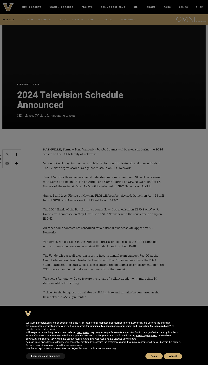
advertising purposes (146, 335)
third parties (83, 332)
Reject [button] (154, 356)
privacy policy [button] (136, 322)
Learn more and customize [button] (45, 356)
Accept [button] (173, 356)
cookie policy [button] (48, 329)
